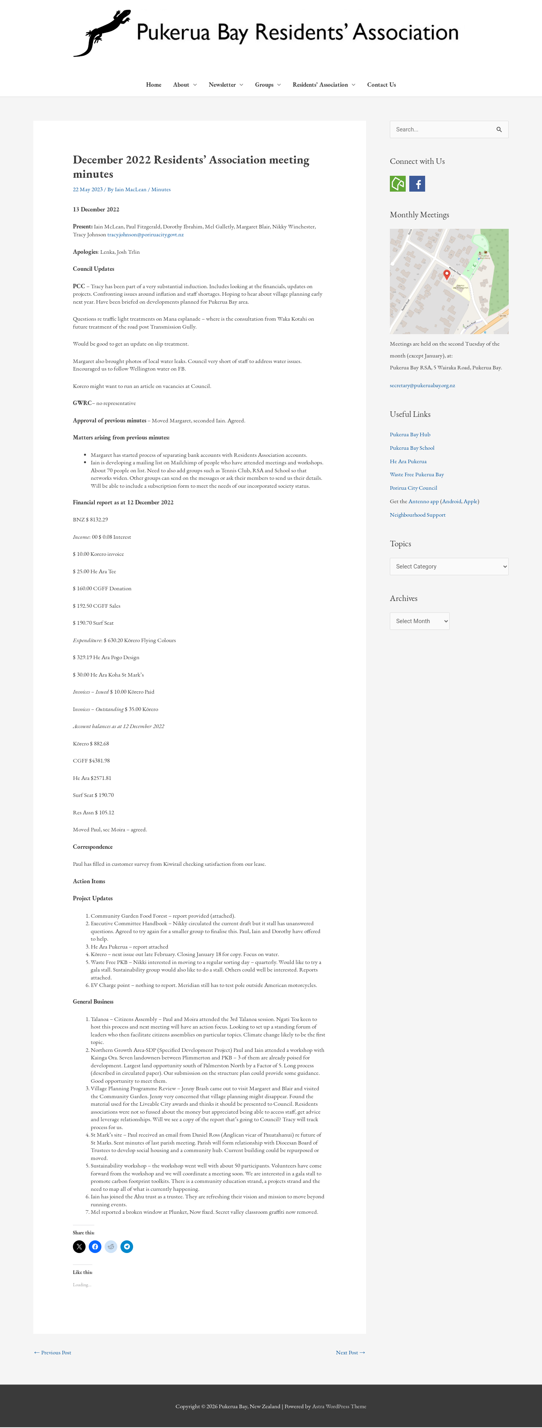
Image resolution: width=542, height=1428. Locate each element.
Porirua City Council (414, 487)
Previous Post (53, 1352)
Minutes (162, 189)
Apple (471, 501)
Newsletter (222, 85)
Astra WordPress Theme (339, 1406)
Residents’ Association (320, 85)
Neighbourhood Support (419, 514)
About (181, 85)
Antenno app (423, 501)
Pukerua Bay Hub (410, 434)
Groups (264, 85)
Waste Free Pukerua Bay (417, 474)
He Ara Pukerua (408, 461)
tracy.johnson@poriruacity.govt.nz (146, 234)
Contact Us (381, 85)
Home (153, 85)
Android (452, 501)
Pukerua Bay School (412, 447)
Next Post (350, 1352)
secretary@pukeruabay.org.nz (423, 385)
